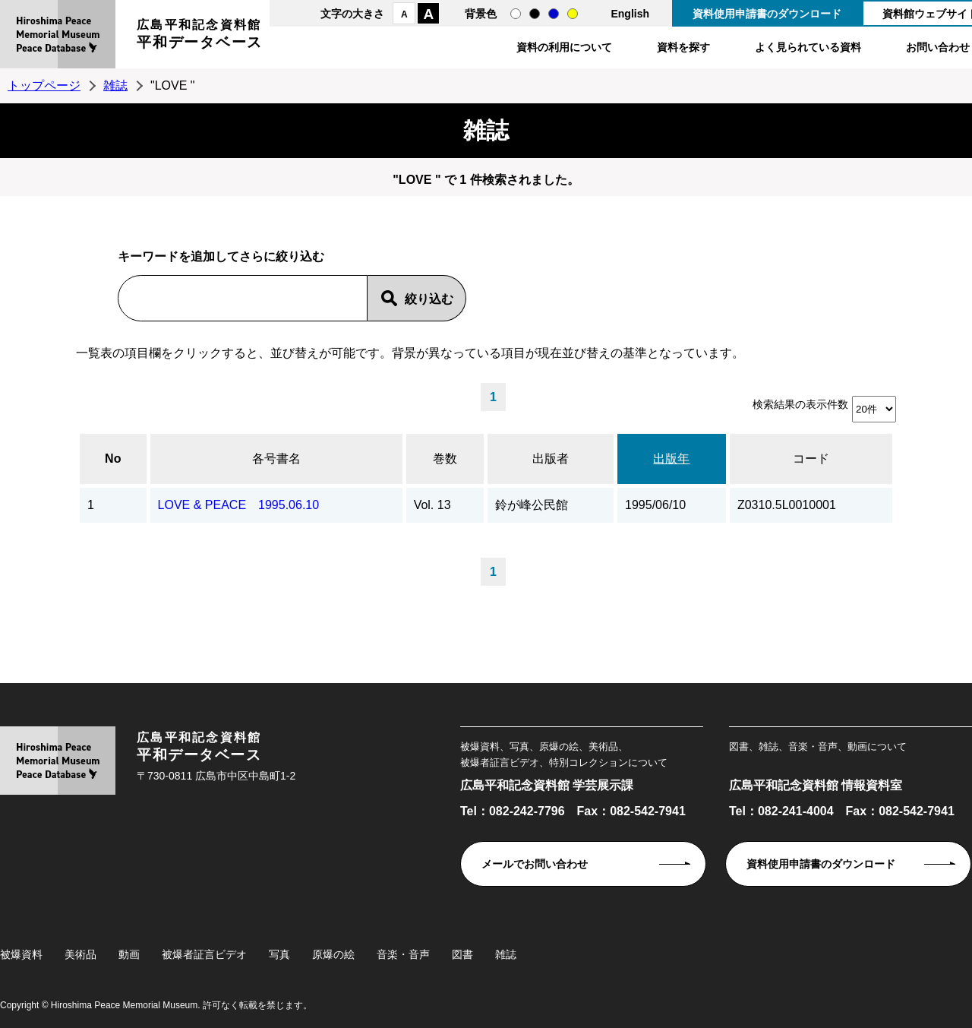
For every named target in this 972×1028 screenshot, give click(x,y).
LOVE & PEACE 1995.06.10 (239, 504)
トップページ (44, 85)
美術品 (80, 954)
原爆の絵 (333, 954)
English (630, 14)
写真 (279, 954)
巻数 (445, 458)
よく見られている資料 (808, 47)
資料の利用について (564, 47)
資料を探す (683, 47)
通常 (515, 13)
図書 (462, 954)
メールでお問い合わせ (534, 864)
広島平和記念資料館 (200, 36)
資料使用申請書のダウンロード (767, 14)
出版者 (550, 458)
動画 (129, 954)
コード (811, 458)
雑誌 (115, 85)
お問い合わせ (938, 47)
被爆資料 (21, 954)
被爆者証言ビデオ (204, 954)
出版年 (671, 458)
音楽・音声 (403, 954)
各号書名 (276, 458)
